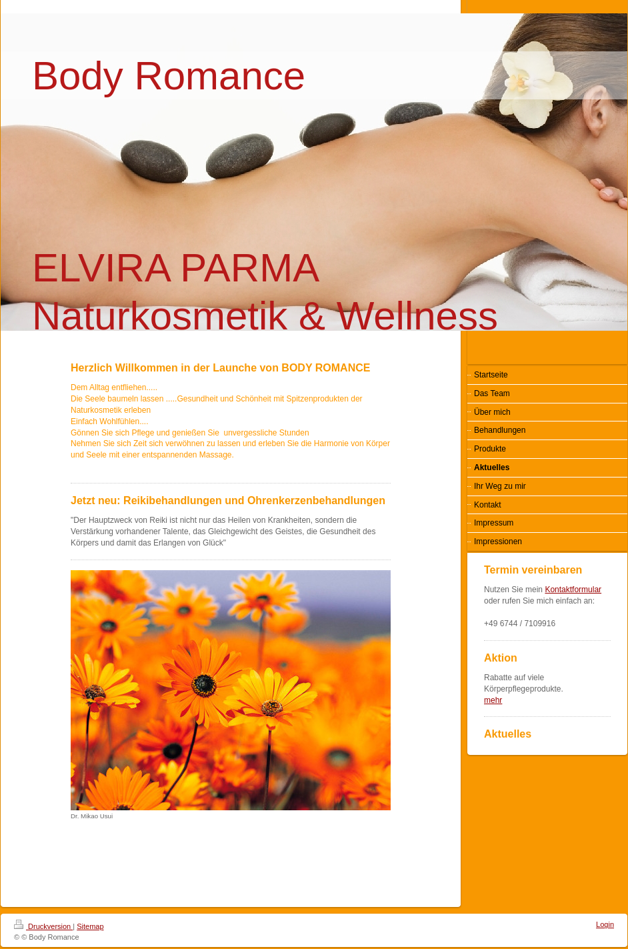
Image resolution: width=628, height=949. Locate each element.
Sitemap (90, 926)
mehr (493, 700)
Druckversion (43, 926)
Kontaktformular (573, 589)
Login (605, 924)
